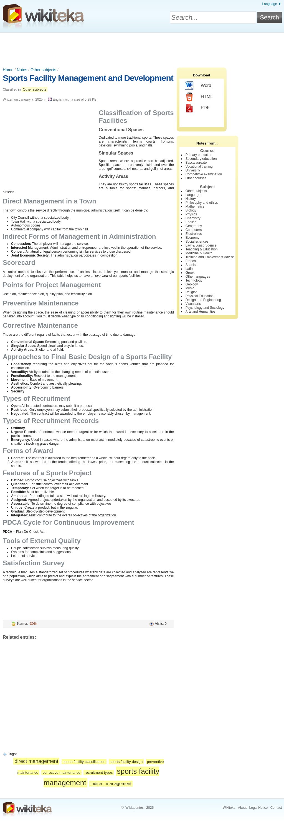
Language (193, 195)
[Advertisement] (142, 48)
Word (198, 85)
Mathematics (195, 206)
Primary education (199, 155)
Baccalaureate (196, 163)
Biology (191, 210)
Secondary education (201, 159)
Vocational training (199, 166)
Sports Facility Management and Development (88, 78)
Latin (189, 269)
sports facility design (126, 762)
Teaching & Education (202, 249)
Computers (194, 230)
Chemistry (193, 218)
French (191, 261)
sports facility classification (84, 762)
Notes (22, 70)
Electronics (194, 234)
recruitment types (99, 772)
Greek (190, 273)
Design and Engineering (203, 300)
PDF (197, 108)
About (242, 808)
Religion (191, 292)
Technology (194, 280)
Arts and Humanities (200, 312)
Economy (192, 238)
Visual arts (193, 304)
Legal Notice (258, 808)
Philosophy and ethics (202, 203)
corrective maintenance (61, 772)
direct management (36, 761)
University (193, 170)
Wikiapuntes (134, 808)
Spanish (191, 265)
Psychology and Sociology (205, 308)
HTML (199, 97)
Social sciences (197, 241)
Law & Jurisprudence (201, 245)
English (191, 222)
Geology (192, 284)
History (191, 199)
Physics (191, 214)
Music (190, 288)
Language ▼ (271, 4)
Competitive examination (204, 174)
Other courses (196, 178)
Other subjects (43, 70)
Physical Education (200, 296)
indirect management (110, 783)
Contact (276, 808)
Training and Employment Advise (210, 257)
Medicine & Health (199, 253)
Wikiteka (229, 808)
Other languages (198, 276)
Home (8, 70)
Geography (194, 226)
